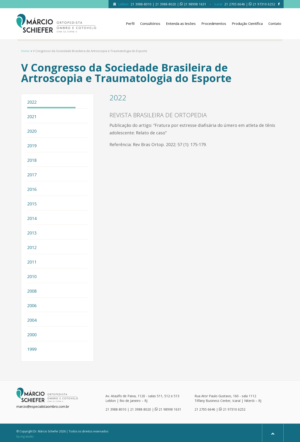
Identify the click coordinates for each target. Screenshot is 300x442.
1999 (32, 349)
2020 (32, 131)
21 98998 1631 (195, 4)
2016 (32, 189)
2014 (32, 218)
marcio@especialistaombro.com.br (42, 406)
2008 (32, 291)
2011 (32, 262)
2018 (32, 160)
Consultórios (150, 23)
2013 (32, 233)
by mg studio (25, 436)
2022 (32, 102)
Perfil (130, 23)
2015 (32, 204)
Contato (274, 23)
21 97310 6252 (264, 4)
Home (25, 51)
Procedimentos (213, 23)
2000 (32, 334)
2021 (32, 116)
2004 (32, 320)
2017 (32, 175)
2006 (32, 305)
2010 (32, 276)
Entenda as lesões (181, 23)
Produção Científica (247, 23)
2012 (32, 247)
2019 (32, 146)
